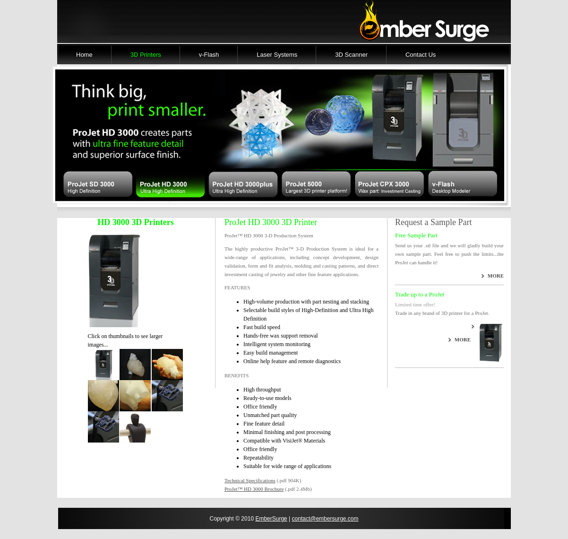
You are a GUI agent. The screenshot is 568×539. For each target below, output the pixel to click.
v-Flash (209, 54)
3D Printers (145, 54)
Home (84, 54)
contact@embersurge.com (325, 518)
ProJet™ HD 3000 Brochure (254, 489)
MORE (496, 275)
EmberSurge (271, 518)
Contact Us (420, 54)
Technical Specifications (249, 480)
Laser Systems (277, 54)
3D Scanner (351, 54)
